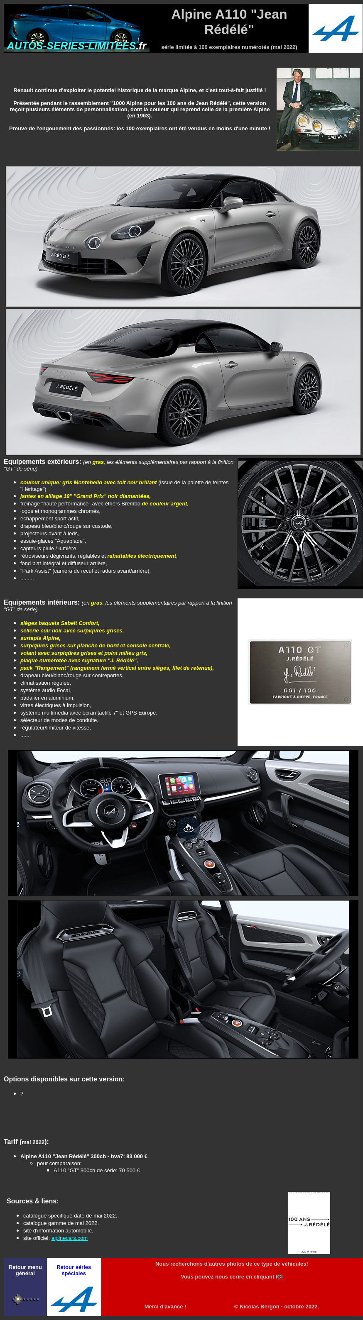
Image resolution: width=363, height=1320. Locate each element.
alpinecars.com (70, 1238)
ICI (279, 1277)
